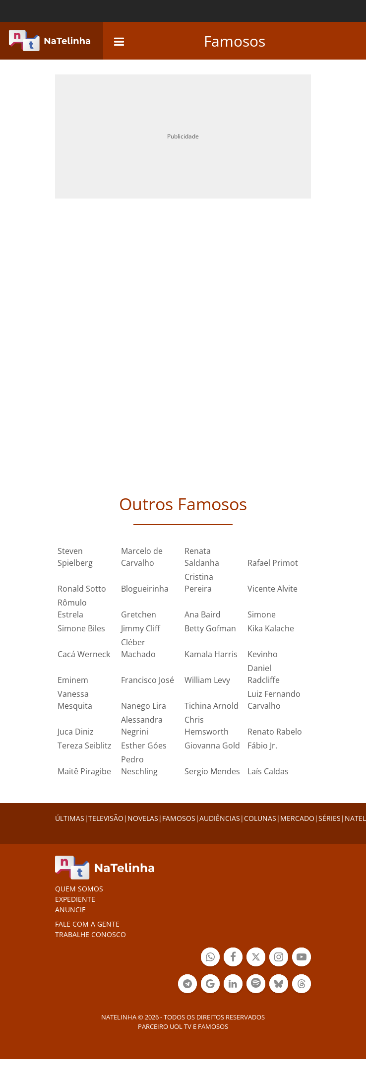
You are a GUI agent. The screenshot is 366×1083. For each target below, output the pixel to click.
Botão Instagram (278, 958)
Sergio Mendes (212, 771)
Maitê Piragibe (84, 771)
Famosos (234, 41)
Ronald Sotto (82, 588)
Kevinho (262, 654)
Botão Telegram (187, 985)
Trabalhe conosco (90, 934)
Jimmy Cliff (140, 628)
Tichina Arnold (211, 705)
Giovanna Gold (212, 745)
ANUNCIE (70, 909)
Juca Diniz (76, 731)
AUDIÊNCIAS (219, 818)
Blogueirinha (145, 588)
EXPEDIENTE (75, 899)
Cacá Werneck (84, 654)
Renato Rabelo (274, 731)
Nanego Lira (143, 705)
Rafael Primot (272, 562)
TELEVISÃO (105, 818)
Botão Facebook (233, 958)
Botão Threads (301, 985)
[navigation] (119, 40)
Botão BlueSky (278, 985)
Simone (261, 614)
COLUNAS (260, 818)
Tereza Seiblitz (85, 745)
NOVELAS (142, 818)
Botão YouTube (301, 958)
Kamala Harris (211, 654)
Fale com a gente (87, 924)
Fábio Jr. (262, 745)
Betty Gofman (210, 628)
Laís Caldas (268, 771)
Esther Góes (144, 745)
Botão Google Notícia (210, 985)
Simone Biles (81, 628)
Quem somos (79, 888)
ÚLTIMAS (69, 818)
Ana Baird (202, 614)
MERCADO (297, 818)
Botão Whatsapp (210, 958)
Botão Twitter (255, 958)
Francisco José (147, 680)
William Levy (207, 680)
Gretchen (138, 614)
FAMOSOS (178, 818)
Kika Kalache (270, 628)
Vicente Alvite (272, 588)
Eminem (73, 680)
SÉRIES (329, 818)
